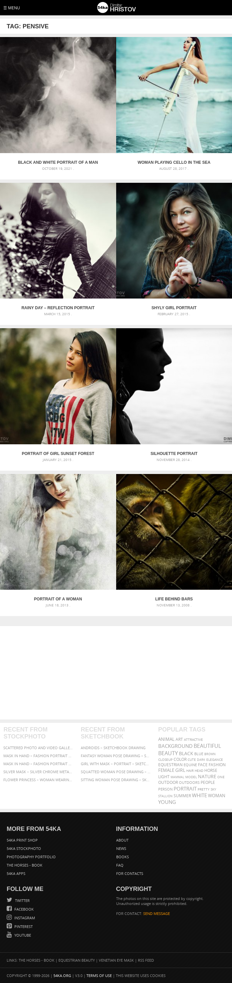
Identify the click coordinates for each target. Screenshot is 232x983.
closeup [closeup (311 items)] (165, 759)
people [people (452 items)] (208, 782)
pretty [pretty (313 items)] (204, 789)
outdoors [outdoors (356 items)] (189, 782)
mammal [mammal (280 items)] (177, 777)
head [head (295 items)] (199, 771)
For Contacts (129, 873)
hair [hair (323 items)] (190, 770)
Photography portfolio (31, 856)
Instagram (24, 917)
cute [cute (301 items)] (192, 760)
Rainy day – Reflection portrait (57, 308)
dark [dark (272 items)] (201, 760)
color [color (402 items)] (180, 759)
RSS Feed (146, 960)
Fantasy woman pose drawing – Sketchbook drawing (116, 755)
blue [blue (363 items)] (198, 753)
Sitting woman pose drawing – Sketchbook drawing (116, 779)
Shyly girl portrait (174, 308)
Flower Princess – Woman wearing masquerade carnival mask (38, 779)
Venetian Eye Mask (116, 960)
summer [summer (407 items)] (182, 795)
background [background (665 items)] (175, 746)
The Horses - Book (24, 865)
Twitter (22, 900)
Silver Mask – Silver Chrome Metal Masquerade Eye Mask (38, 771)
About (122, 840)
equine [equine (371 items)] (190, 764)
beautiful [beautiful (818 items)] (207, 746)
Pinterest (23, 926)
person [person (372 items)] (165, 789)
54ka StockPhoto (24, 848)
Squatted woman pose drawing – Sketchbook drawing (116, 771)
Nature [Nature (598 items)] (207, 776)
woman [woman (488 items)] (216, 796)
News (121, 848)
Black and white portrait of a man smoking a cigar (58, 162)
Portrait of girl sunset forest (58, 453)
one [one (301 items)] (221, 777)
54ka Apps (16, 873)
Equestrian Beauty (76, 960)
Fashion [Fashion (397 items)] (217, 764)
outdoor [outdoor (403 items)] (168, 782)
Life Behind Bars (174, 599)
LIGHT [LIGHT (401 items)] (164, 776)
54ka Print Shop (22, 840)
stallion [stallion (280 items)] (165, 796)
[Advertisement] (116, 672)
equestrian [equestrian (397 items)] (170, 764)
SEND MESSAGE (156, 913)
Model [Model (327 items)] (191, 777)
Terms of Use (99, 975)
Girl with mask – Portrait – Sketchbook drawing (116, 763)
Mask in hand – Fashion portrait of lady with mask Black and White (38, 755)
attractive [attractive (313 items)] (193, 739)
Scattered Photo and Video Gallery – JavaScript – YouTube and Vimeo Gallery (38, 747)
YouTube (22, 935)
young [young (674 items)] (167, 802)
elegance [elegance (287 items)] (214, 760)
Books (122, 856)
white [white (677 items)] (199, 795)
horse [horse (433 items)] (210, 770)
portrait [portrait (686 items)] (185, 788)
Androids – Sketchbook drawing (113, 747)
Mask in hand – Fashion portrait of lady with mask (38, 763)
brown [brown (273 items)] (210, 754)
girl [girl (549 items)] (180, 770)
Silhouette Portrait (174, 453)
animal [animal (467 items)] (166, 739)
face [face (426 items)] (203, 764)
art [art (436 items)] (179, 739)
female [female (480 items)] (166, 770)
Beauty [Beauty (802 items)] (168, 753)
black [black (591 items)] (186, 753)
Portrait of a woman (58, 599)
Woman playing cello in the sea (174, 162)
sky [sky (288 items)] (213, 789)
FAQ (120, 865)
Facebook (23, 909)
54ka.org (62, 975)
